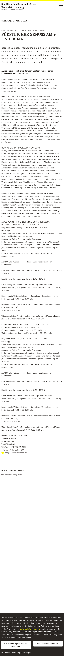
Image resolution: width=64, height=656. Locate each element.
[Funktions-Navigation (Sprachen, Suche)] (61, 7)
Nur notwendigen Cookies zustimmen (15, 645)
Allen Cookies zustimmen (46, 643)
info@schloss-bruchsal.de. (16, 453)
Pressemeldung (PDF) (12, 474)
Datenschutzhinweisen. (30, 629)
